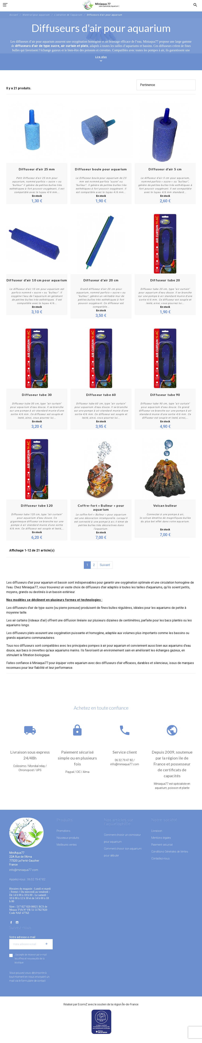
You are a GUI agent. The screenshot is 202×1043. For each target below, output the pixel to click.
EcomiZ (82, 1004)
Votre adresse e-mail (22, 937)
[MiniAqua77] (101, 5)
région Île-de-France (126, 1004)
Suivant (105, 565)
